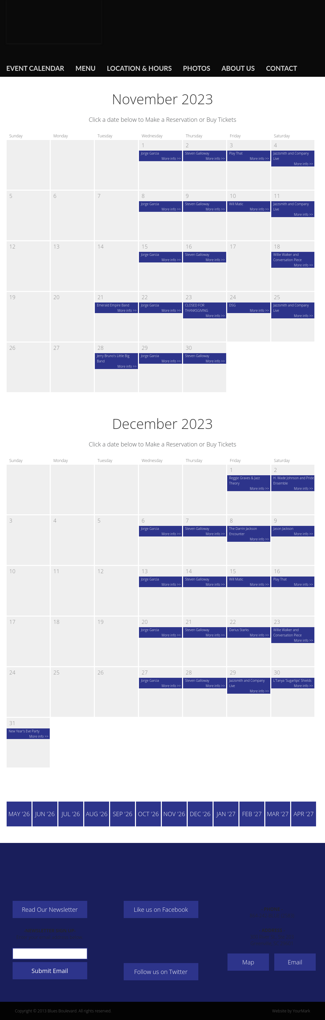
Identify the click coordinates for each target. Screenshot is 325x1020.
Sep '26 (122, 814)
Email (295, 962)
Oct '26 (148, 814)
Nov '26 (174, 814)
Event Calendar (35, 68)
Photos (196, 68)
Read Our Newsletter (50, 909)
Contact (281, 68)
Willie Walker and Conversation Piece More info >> (293, 259)
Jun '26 (45, 814)
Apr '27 (303, 814)
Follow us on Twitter (161, 972)
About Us (238, 68)
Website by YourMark (291, 1011)
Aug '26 (96, 814)
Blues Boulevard (54, 21)
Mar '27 (278, 814)
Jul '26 (71, 814)
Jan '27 (226, 814)
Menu (85, 68)
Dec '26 (200, 814)
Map (248, 962)
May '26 (19, 814)
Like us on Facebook (161, 909)
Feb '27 (252, 814)
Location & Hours (139, 68)
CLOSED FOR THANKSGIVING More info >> (205, 310)
